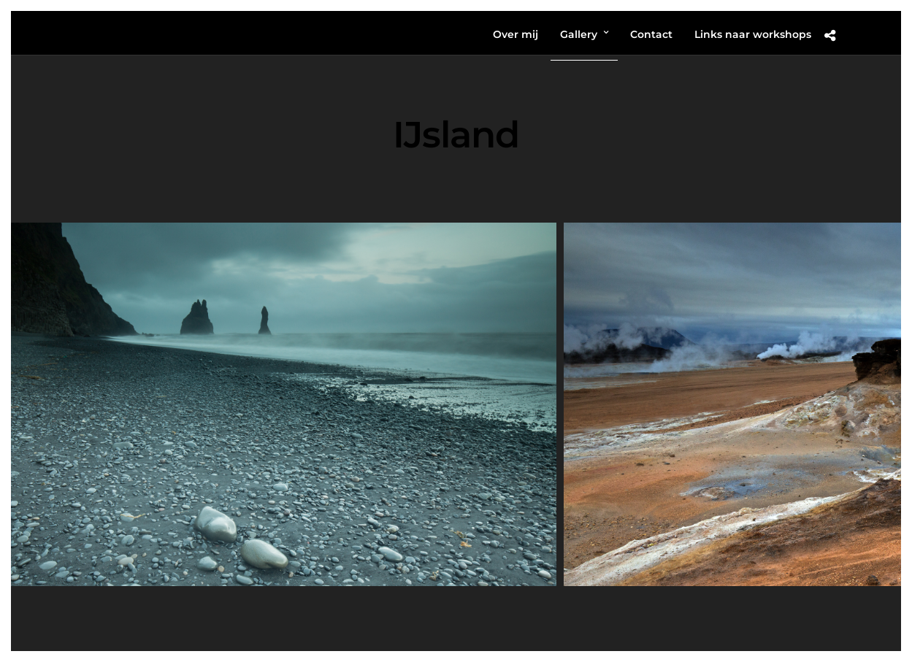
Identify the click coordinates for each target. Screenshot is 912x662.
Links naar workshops (752, 34)
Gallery (578, 34)
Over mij (515, 34)
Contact (651, 34)
